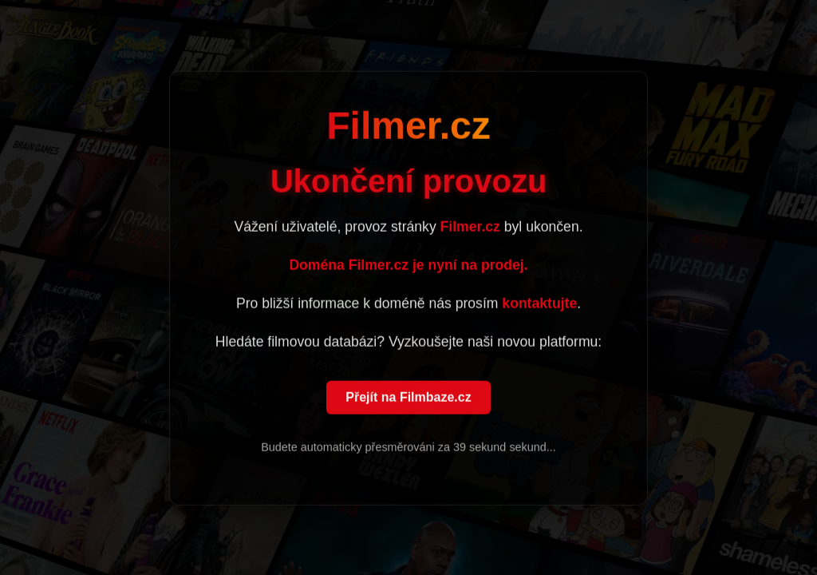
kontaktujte (539, 303)
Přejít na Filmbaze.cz (408, 398)
